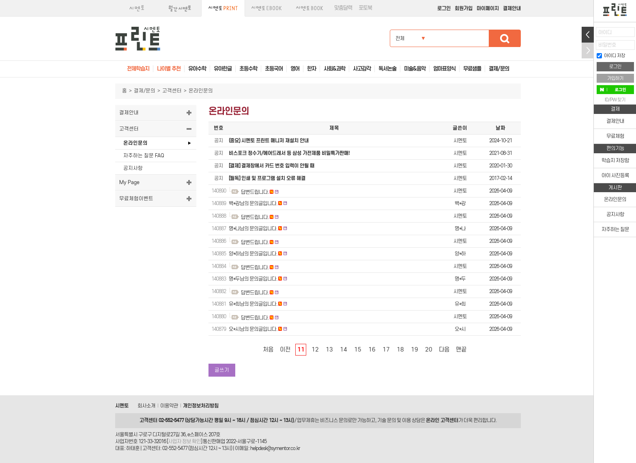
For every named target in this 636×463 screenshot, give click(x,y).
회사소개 (146, 406)
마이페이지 (488, 8)
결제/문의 (144, 91)
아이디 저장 (611, 55)
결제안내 (512, 8)
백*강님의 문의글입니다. (253, 203)
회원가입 (464, 8)
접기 (588, 50)
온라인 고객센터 (442, 420)
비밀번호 (607, 45)
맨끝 (461, 349)
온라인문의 (135, 143)
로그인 (444, 8)
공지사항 (133, 168)
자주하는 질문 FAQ (143, 155)
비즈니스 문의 (334, 420)
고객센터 (172, 91)
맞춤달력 (343, 7)
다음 (444, 349)
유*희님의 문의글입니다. (253, 304)
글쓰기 (222, 370)
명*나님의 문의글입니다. (253, 228)
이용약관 (169, 406)
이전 (285, 349)
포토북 (365, 7)
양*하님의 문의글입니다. (253, 254)
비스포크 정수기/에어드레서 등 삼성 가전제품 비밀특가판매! (289, 153)
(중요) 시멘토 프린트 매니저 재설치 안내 (269, 140)
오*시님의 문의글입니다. (253, 329)
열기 (588, 35)
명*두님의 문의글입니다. (253, 279)
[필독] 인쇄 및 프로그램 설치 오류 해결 (267, 178)
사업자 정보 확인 (184, 441)
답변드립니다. (255, 192)
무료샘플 (472, 68)
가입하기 (615, 78)
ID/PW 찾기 (615, 100)
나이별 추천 (168, 68)
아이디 (605, 32)
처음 (268, 349)
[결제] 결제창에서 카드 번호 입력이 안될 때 (271, 166)
